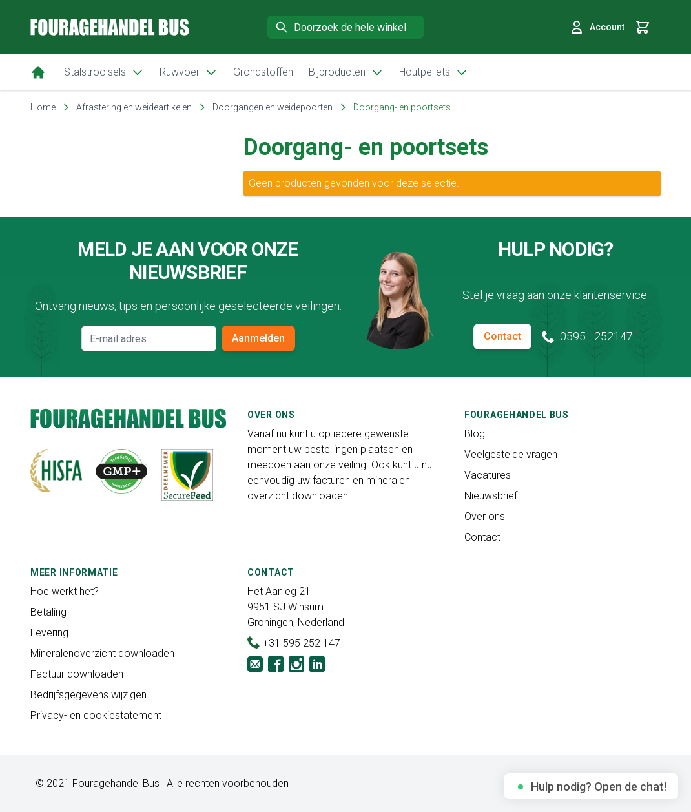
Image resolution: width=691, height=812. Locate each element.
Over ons (484, 516)
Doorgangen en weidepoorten (272, 107)
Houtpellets (433, 72)
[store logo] (109, 27)
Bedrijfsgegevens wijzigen (88, 695)
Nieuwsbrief (490, 496)
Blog (474, 434)
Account (596, 27)
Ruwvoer (189, 72)
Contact (502, 336)
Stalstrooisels (104, 72)
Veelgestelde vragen (510, 454)
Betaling (48, 612)
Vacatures (487, 475)
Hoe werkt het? (64, 591)
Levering (49, 633)
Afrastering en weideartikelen (134, 107)
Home (43, 107)
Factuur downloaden (76, 674)
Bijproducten (346, 72)
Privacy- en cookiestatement (95, 715)
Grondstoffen (263, 72)
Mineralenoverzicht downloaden (102, 653)
